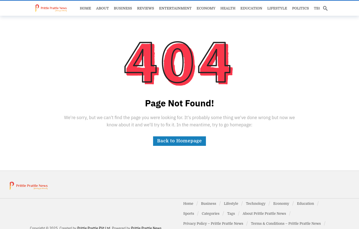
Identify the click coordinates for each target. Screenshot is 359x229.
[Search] (325, 8)
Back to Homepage (179, 140)
